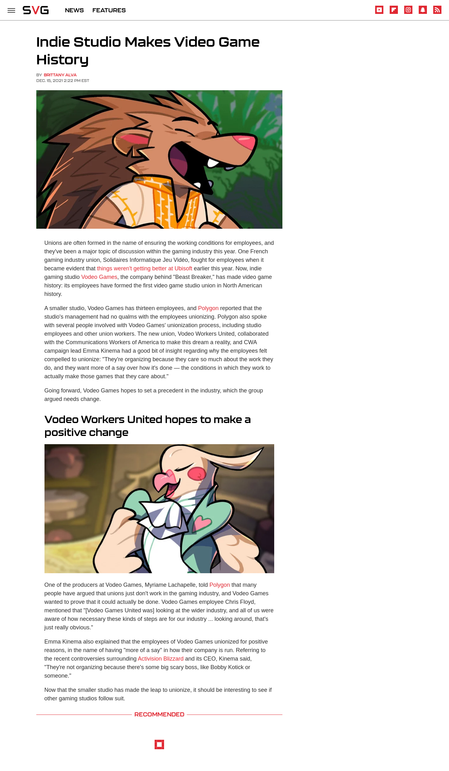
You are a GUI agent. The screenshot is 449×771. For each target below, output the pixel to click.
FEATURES (109, 10)
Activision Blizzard (161, 659)
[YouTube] (379, 13)
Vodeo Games (99, 277)
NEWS (74, 10)
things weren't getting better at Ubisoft (144, 268)
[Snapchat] (423, 13)
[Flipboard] (394, 13)
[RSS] (437, 13)
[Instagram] (408, 13)
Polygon (208, 308)
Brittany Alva (60, 75)
